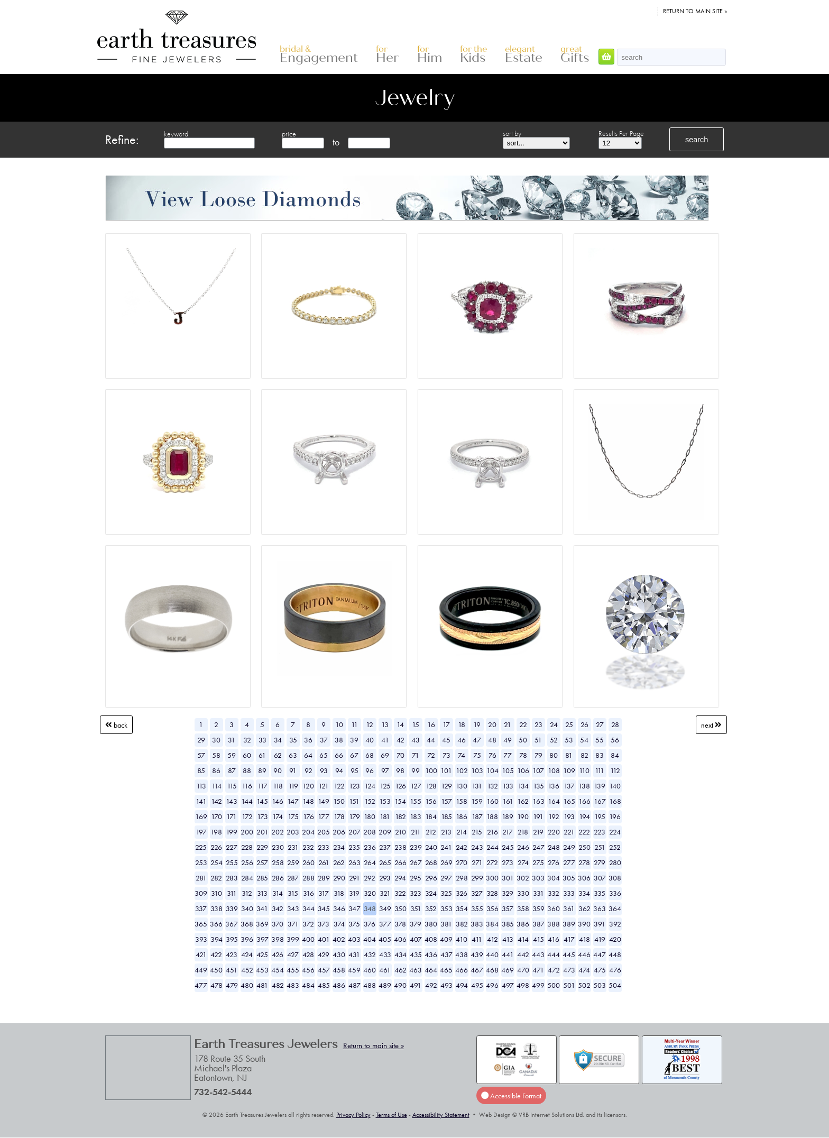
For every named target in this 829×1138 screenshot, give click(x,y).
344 (308, 908)
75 (477, 755)
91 (293, 770)
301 (508, 878)
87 (232, 770)
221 (569, 832)
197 (201, 832)
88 (247, 770)
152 (369, 801)
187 (477, 816)
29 (201, 740)
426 (277, 954)
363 (599, 908)
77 (507, 755)
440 (492, 954)
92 (308, 770)
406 (400, 939)
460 (369, 970)
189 (507, 816)
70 (400, 755)
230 (278, 847)
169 (201, 816)
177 (323, 816)
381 (446, 924)
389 (569, 924)
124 (369, 786)
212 (431, 832)
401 (324, 939)
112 (615, 770)
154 (400, 801)
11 (354, 724)
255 (232, 862)
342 (277, 908)
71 (415, 755)
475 (600, 970)
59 (231, 755)
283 (232, 878)
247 (538, 847)
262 (339, 862)
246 (523, 847)
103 (477, 770)
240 (431, 847)
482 (278, 985)
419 (599, 939)
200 (247, 832)
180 (369, 816)
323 (415, 893)
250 (584, 847)
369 (262, 924)
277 (569, 862)
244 (492, 847)
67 (354, 755)
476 (615, 970)
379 (415, 924)
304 (553, 878)
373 (323, 924)
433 (385, 954)
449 (201, 970)
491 (415, 985)
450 (216, 970)
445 (569, 954)
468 (492, 970)
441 (508, 954)
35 (293, 740)
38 (339, 740)
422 (216, 954)
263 (354, 862)
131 (477, 786)
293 (385, 878)
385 (508, 924)
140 (615, 786)
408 (431, 939)
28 (615, 724)
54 (584, 740)
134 (523, 786)
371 (293, 924)
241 (446, 847)
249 (569, 847)
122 (339, 786)
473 (569, 970)
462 (400, 970)
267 (416, 862)
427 (293, 954)
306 (584, 878)
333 (569, 893)
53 (569, 740)
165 (569, 801)
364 (615, 908)
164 (554, 801)
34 (278, 740)
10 (339, 724)
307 (600, 878)
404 (369, 939)
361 (569, 908)
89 (262, 770)
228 (247, 847)
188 (492, 816)
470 (523, 970)
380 (431, 924)
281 (201, 878)
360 (553, 908)
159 (477, 801)
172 (247, 816)
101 (446, 770)
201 (262, 832)
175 (293, 816)
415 (538, 939)
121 (323, 786)
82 (584, 755)
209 (385, 832)
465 (446, 970)
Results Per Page (621, 133)
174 (277, 816)
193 (569, 816)
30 (216, 740)
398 (277, 939)
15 (415, 724)
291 (354, 878)
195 (599, 816)
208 (369, 832)
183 (415, 816)
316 (308, 893)
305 (569, 878)
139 (599, 786)
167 (600, 801)
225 (201, 847)
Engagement (319, 55)
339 (232, 908)
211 (416, 832)
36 (308, 740)
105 (508, 770)
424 (247, 954)
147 (293, 801)
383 (477, 924)
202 (277, 832)
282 (216, 878)
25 (569, 724)
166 (584, 801)
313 (262, 893)
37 (324, 740)
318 (339, 893)
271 (477, 862)
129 (446, 786)
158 (461, 801)
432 (370, 954)
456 (308, 970)
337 (201, 908)
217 (507, 832)
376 (369, 924)
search (696, 139)
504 (615, 985)
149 (323, 801)
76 (492, 755)
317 (323, 893)
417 (569, 939)
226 (216, 847)
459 (354, 970)
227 (231, 847)
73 (446, 755)
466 (461, 970)
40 (369, 740)
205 (323, 832)
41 (385, 740)
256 (247, 862)
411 (477, 939)
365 (201, 924)
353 (446, 908)
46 (461, 740)
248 (554, 847)
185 (446, 816)
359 (538, 908)
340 (247, 908)
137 (569, 786)
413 (507, 939)
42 (400, 740)
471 (538, 970)
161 (507, 801)
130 (461, 786)
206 (339, 832)
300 (492, 878)
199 (231, 832)
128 (431, 786)
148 (308, 801)
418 (584, 939)
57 (201, 755)
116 (247, 786)
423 (231, 954)
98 (400, 770)
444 (553, 954)
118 (278, 786)
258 (278, 862)
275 (538, 862)
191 (538, 816)
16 (431, 724)
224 (615, 832)
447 (599, 954)
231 (293, 847)
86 (216, 770)
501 (569, 985)
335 (599, 893)
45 (446, 740)
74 (461, 755)
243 (477, 847)
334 (584, 893)
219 (538, 832)
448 (615, 954)
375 (354, 924)
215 (477, 832)
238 (400, 847)
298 (462, 878)
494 (462, 985)
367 (231, 924)
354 (462, 908)
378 (400, 924)
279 (599, 862)
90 (277, 770)
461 (385, 970)
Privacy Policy (353, 1115)
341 (262, 908)
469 (507, 970)
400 (308, 939)
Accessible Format (511, 1095)
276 (553, 862)
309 (201, 893)
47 (477, 740)
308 (615, 878)
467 (477, 970)
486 (339, 985)
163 (538, 801)
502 (584, 985)
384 (492, 924)
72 (431, 755)
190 (523, 816)
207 (354, 832)
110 (584, 770)
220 (554, 832)
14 (400, 724)
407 (416, 939)
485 (324, 985)
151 (354, 801)
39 (354, 740)
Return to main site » (695, 11)
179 (354, 816)
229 (262, 847)
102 (462, 770)
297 (446, 878)
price (289, 133)
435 (416, 954)
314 (277, 893)
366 (216, 924)
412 (492, 939)
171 (231, 816)
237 (385, 847)
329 (507, 893)
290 (339, 878)
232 (308, 847)
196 (615, 816)
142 (216, 801)
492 (431, 985)
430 (339, 954)
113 (201, 786)
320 (370, 893)
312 (247, 893)
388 (553, 924)
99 (415, 770)
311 (232, 893)
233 (323, 847)
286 (278, 878)
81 (569, 755)
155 (415, 801)
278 (584, 862)
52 (554, 740)
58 (216, 755)
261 (323, 862)
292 (369, 878)
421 (201, 954)
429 (323, 954)
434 (400, 954)
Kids (473, 55)
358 (523, 908)
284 (247, 878)
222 (584, 832)
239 (416, 847)
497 (508, 985)
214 (461, 832)
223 (599, 832)
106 (523, 770)
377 (385, 924)
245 (508, 847)
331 (538, 893)
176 (308, 816)
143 (231, 801)
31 (231, 740)
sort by (512, 133)
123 (354, 786)
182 (400, 816)
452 (247, 970)
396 (247, 939)
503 (599, 985)
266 (400, 862)
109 (569, 770)
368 (247, 924)
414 (523, 939)
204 (308, 832)
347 (354, 908)
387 (538, 924)
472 (554, 970)
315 (293, 893)
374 (339, 924)
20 (492, 724)
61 (262, 755)
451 (231, 970)
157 (446, 801)
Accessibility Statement (440, 1115)
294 (400, 878)
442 (523, 954)
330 (523, 893)
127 (415, 786)
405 (385, 939)
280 (615, 862)
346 (339, 908)
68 (369, 755)
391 (599, 924)
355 (477, 908)
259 (293, 862)
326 (461, 893)
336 (615, 893)
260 (308, 862)
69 (385, 755)
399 (293, 939)
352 (431, 908)
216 (492, 832)
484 (308, 985)
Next (711, 724)
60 (247, 755)
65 (323, 755)
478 (216, 985)
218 (523, 832)
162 (523, 801)
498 (523, 985)
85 (201, 770)
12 (369, 724)
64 (308, 755)
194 (584, 816)
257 (262, 862)
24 (554, 724)
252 (615, 847)
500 (553, 985)
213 (446, 832)
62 (278, 755)
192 (553, 816)
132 (492, 786)
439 (477, 954)
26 (584, 724)
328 (492, 893)
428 (308, 954)
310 (216, 893)
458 (339, 970)
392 (615, 924)
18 (461, 724)
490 (400, 985)
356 (492, 908)
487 (354, 985)
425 (262, 954)
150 (339, 801)
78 (523, 755)
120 (308, 786)
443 (538, 954)
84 (615, 755)
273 (507, 862)
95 (354, 770)
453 (262, 970)
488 (369, 985)
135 (538, 786)
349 (385, 908)
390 (584, 924)
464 (431, 970)
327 (477, 893)
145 (262, 801)
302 (523, 878)
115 (232, 786)
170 (216, 816)
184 (431, 816)
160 (492, 801)
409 (446, 939)
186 (461, 816)
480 (247, 985)
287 (293, 878)
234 (339, 847)
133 (507, 786)
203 (293, 832)
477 (201, 985)
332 (553, 893)
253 (201, 862)
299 (477, 878)
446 (584, 954)
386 (523, 924)
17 (446, 724)
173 (262, 816)
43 (415, 740)
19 (477, 724)
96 (369, 770)
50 (523, 740)
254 (216, 862)
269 (446, 862)
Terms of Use (391, 1115)
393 (201, 939)
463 (415, 970)
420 (615, 939)
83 (599, 755)
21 (507, 724)
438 (461, 954)
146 (277, 801)
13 (385, 724)
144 (247, 801)
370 (277, 924)
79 (538, 755)
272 (492, 862)
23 (538, 724)
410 (461, 939)
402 (339, 939)
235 (354, 847)
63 (293, 755)
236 (370, 847)
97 (385, 770)
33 (262, 740)
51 (538, 740)
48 (492, 740)
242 (461, 847)
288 (308, 878)
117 (262, 786)
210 (400, 832)
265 (385, 862)
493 (446, 985)
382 (462, 924)
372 (308, 924)
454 (277, 970)
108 (554, 770)
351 (415, 908)
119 (293, 786)
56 (615, 740)
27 (600, 724)
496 (492, 985)
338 (216, 908)
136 (553, 786)
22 (523, 724)
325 (446, 893)
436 (431, 954)
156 (431, 801)
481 (262, 985)
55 (599, 740)
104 (492, 770)
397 (262, 939)
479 (232, 985)
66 (339, 755)
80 (553, 755)
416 (553, 939)
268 (431, 862)
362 (584, 908)
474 (584, 970)
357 (507, 908)
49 (507, 740)
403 (354, 939)
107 (538, 770)
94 (339, 770)
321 (385, 893)
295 (415, 878)
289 (324, 878)
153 (385, 801)
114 (216, 786)
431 (354, 954)
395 (232, 939)
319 (354, 893)
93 (324, 770)
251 (599, 847)
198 (216, 832)
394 (216, 939)
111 (599, 770)
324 (431, 893)
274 (523, 862)
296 (431, 878)
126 (400, 786)
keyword (176, 133)
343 (293, 908)
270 (461, 862)
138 (584, 786)
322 (400, 893)
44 (431, 740)
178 (339, 816)
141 (201, 801)
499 (538, 985)
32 (247, 740)
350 (400, 908)
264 (370, 862)
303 (538, 878)
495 (477, 985)
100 (431, 770)
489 (385, 985)
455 (293, 970)
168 (615, 801)
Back (116, 724)
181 (385, 816)
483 (293, 985)
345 (324, 908)
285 (262, 878)
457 (324, 970)
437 (446, 954)
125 (385, 786)
